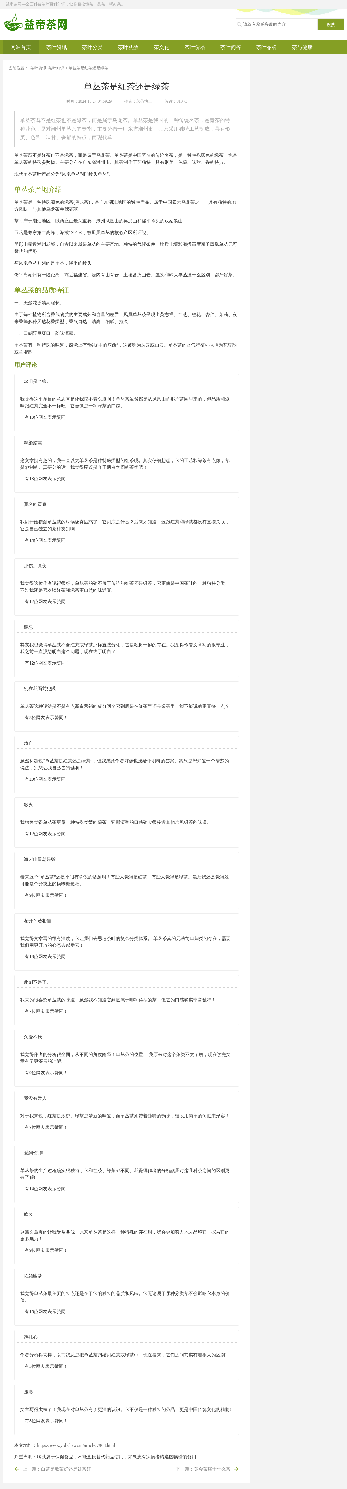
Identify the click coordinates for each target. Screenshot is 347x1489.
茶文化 (161, 47)
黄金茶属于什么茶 (212, 1469)
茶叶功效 (128, 47)
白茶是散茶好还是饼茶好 (66, 1469)
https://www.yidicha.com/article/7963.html (76, 1445)
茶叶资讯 (56, 47)
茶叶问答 (230, 47)
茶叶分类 (92, 47)
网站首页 (21, 47)
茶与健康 (302, 47)
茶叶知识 (56, 68)
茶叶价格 (195, 47)
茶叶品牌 (266, 47)
